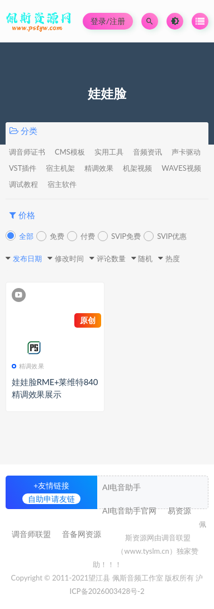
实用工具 (108, 151)
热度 (172, 258)
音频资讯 (147, 151)
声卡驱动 (186, 151)
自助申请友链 (51, 498)
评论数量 (111, 258)
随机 (145, 258)
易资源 (179, 510)
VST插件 (22, 168)
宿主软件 (62, 184)
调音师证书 (27, 151)
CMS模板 (70, 151)
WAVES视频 (181, 168)
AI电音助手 (121, 487)
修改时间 (69, 258)
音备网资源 (81, 534)
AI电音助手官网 (129, 510)
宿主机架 (60, 168)
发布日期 (27, 258)
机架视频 (137, 168)
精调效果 (98, 168)
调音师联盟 (31, 534)
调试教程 (23, 184)
